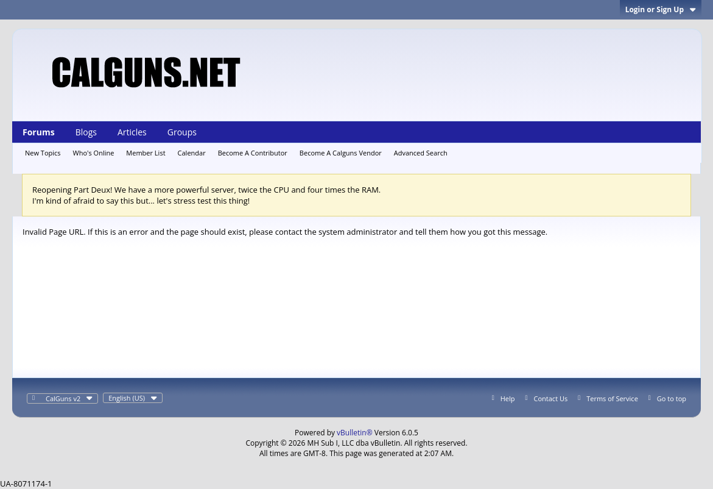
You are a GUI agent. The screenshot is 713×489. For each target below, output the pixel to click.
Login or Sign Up (660, 9)
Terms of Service (612, 398)
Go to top (671, 398)
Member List (145, 152)
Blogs (86, 132)
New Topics (43, 152)
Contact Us (551, 398)
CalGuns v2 (69, 398)
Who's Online (93, 152)
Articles (132, 132)
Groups (182, 132)
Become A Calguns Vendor (341, 152)
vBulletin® (355, 432)
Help (508, 398)
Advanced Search (421, 152)
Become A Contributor (252, 152)
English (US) (132, 397)
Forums (39, 132)
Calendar (192, 152)
